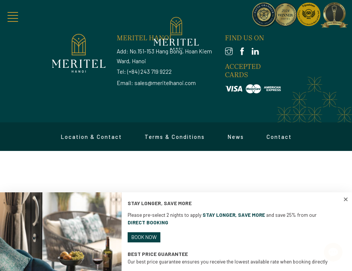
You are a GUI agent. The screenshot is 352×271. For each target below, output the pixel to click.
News (235, 136)
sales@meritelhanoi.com (165, 82)
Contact (279, 136)
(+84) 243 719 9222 (149, 71)
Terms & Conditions (175, 136)
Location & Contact (91, 136)
